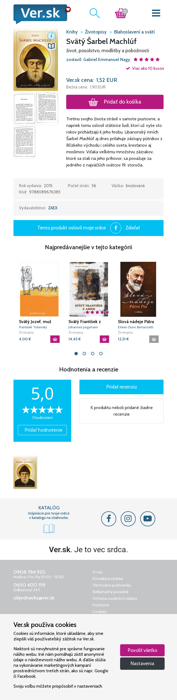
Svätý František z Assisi (84, 321)
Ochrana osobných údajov (115, 598)
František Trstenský (33, 327)
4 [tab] (101, 353)
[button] (35, 59)
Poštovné (101, 604)
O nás (98, 572)
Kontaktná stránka (108, 578)
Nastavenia (142, 663)
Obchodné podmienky (112, 585)
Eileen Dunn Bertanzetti (135, 327)
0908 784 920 (29, 572)
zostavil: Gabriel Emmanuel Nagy (98, 59)
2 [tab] (84, 353)
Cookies (100, 611)
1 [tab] (76, 353)
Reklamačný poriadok (110, 591)
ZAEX (52, 207)
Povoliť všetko (142, 650)
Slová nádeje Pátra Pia (136, 321)
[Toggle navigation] (156, 14)
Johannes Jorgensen (83, 327)
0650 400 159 (29, 585)
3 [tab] (92, 353)
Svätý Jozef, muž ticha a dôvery (35, 321)
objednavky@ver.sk (33, 598)
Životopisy (26, 332)
